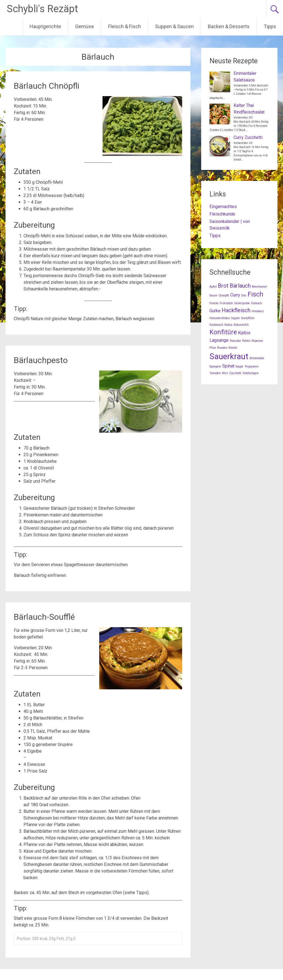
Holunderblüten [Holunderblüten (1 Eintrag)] (219, 318)
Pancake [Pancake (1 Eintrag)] (235, 341)
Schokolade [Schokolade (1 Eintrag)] (257, 358)
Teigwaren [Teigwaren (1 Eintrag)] (252, 366)
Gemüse (84, 26)
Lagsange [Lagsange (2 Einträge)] (219, 340)
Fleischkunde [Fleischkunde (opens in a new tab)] (222, 214)
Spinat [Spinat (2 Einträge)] (228, 366)
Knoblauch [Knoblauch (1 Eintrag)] (216, 325)
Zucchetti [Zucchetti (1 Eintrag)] (235, 373)
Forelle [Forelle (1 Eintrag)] (214, 303)
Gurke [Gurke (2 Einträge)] (215, 310)
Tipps (270, 26)
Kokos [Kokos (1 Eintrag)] (228, 325)
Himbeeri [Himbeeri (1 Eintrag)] (257, 311)
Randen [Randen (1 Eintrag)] (222, 348)
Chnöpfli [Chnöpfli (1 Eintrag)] (223, 295)
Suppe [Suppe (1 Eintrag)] (239, 366)
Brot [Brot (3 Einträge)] (223, 285)
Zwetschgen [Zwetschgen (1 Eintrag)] (250, 373)
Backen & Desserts (229, 26)
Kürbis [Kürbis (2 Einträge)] (244, 332)
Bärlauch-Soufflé (44, 617)
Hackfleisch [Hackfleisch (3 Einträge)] (236, 310)
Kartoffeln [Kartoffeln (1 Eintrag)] (248, 318)
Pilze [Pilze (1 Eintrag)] (212, 348)
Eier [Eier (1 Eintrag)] (244, 295)
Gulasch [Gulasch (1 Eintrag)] (256, 303)
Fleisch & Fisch (124, 26)
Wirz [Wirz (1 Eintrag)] (225, 373)
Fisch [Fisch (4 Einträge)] (255, 294)
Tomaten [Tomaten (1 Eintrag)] (215, 373)
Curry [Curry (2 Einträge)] (235, 295)
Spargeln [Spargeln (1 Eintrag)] (215, 366)
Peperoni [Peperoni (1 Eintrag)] (257, 341)
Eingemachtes (223, 206)
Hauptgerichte (45, 26)
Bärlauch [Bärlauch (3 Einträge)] (240, 285)
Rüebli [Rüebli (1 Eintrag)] (233, 348)
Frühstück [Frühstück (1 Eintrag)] (226, 303)
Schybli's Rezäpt (42, 9)
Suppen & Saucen (174, 26)
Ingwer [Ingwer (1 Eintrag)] (235, 318)
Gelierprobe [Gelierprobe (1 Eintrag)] (242, 303)
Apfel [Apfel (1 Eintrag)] (213, 286)
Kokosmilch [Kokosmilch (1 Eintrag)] (241, 325)
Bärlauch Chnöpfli (46, 86)
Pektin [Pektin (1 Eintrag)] (246, 341)
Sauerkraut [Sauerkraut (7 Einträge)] (228, 356)
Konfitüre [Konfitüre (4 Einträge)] (223, 332)
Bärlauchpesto (41, 360)
